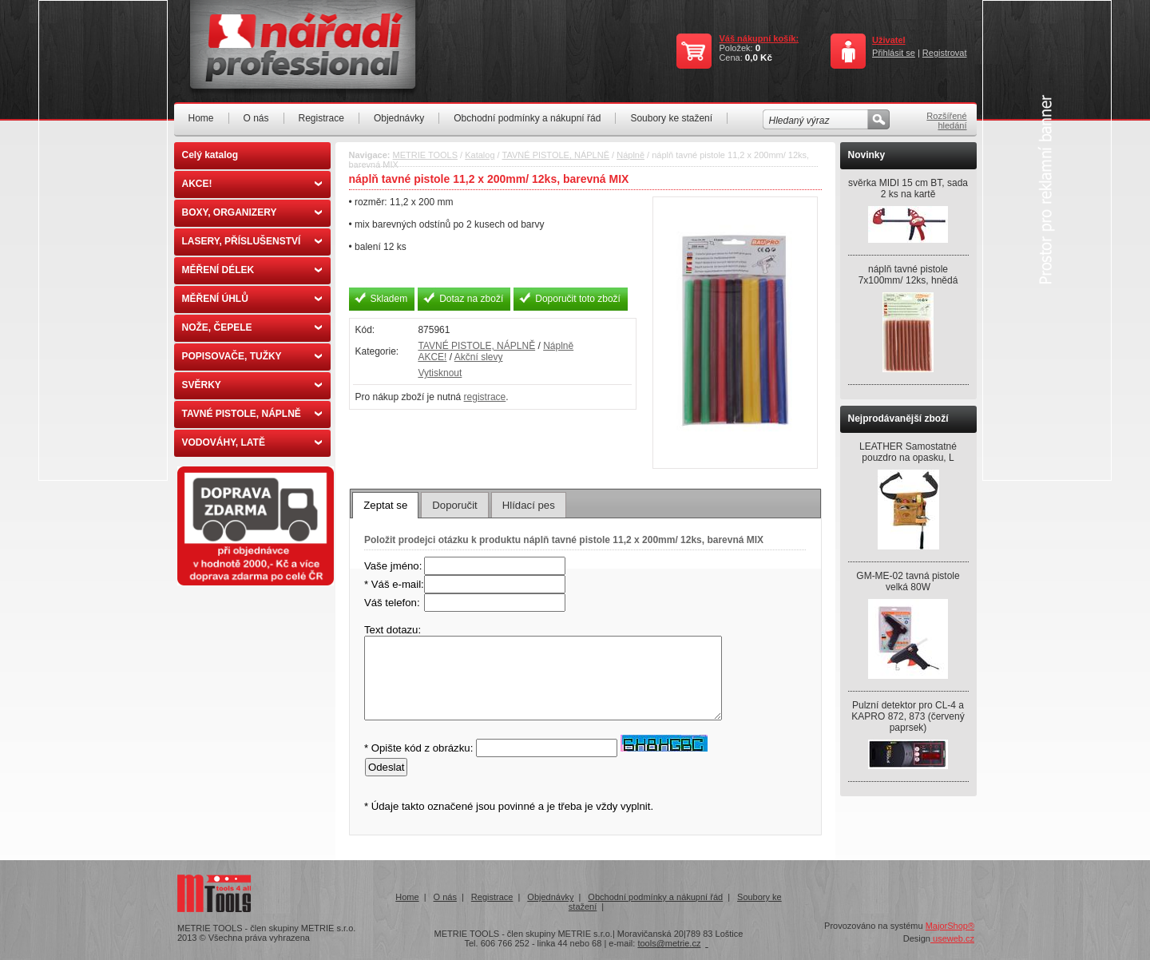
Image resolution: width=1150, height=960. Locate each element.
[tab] (385, 505)
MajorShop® (950, 925)
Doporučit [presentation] (454, 505)
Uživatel (889, 40)
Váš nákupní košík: (759, 38)
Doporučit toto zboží (578, 298)
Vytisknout (440, 373)
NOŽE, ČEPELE (252, 327)
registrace (485, 397)
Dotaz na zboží (471, 298)
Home (201, 118)
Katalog (479, 155)
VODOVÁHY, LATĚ (252, 442)
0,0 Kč (758, 57)
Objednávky (399, 118)
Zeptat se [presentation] (385, 505)
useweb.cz (952, 938)
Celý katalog (210, 155)
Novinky (867, 155)
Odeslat (386, 767)
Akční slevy (478, 357)
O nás (256, 118)
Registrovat (944, 53)
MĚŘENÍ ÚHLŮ (252, 298)
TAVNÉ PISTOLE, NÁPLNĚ (252, 413)
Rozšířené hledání (946, 120)
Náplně (630, 155)
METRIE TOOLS (425, 155)
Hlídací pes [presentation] (528, 505)
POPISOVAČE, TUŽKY (252, 356)
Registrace (321, 118)
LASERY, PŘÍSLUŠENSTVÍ (252, 241)
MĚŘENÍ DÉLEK (252, 270)
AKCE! (252, 183)
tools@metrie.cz (668, 943)
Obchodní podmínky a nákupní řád (527, 118)
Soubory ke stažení (671, 118)
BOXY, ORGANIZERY (252, 212)
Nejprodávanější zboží (898, 418)
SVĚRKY (252, 385)
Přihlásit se (893, 53)
